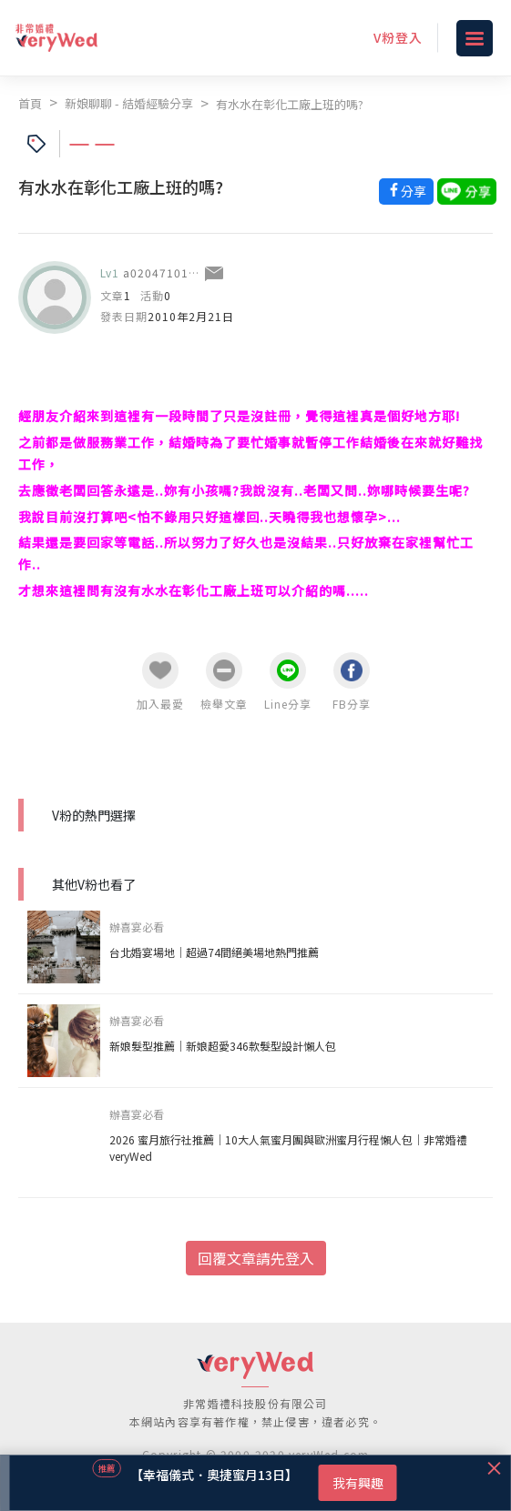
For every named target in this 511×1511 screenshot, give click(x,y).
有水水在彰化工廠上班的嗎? (289, 104)
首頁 (30, 103)
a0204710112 (163, 272)
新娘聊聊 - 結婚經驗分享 (129, 103)
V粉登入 (398, 37)
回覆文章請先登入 (256, 1258)
